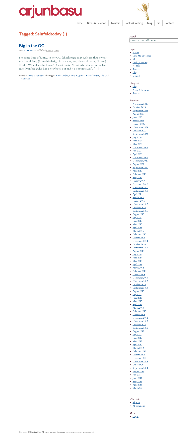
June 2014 (137, 257)
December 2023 (140, 147)
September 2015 (140, 210)
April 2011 (137, 384)
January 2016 (139, 200)
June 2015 (137, 221)
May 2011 (137, 381)
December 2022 (140, 157)
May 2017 (137, 177)
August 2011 (138, 371)
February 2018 (139, 174)
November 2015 (140, 204)
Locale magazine (76, 75)
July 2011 (137, 374)
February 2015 (139, 234)
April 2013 (137, 304)
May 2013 (137, 301)
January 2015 (139, 237)
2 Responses (24, 78)
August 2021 (138, 164)
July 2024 (137, 137)
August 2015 (138, 214)
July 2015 (137, 217)
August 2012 (138, 331)
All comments (139, 405)
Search (132, 36)
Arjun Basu (61, 11)
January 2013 (139, 314)
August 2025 (138, 114)
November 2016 (140, 187)
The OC (104, 75)
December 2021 (140, 160)
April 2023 (137, 154)
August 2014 (138, 251)
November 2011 (140, 361)
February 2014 (139, 271)
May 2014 (137, 261)
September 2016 (140, 190)
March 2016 (138, 197)
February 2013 (139, 311)
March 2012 (138, 348)
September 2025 (140, 110)
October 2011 (139, 364)
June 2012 (137, 338)
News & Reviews (96, 23)
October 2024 (139, 130)
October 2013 (139, 284)
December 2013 (140, 277)
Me (158, 23)
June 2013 (137, 297)
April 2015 (137, 227)
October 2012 (139, 324)
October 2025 (139, 107)
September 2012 (140, 327)
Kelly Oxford (62, 75)
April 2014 (137, 264)
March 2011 (138, 388)
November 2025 (140, 103)
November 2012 (140, 321)
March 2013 (138, 307)
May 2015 (137, 224)
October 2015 (139, 207)
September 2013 (140, 287)
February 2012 (139, 351)
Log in (136, 416)
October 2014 (139, 244)
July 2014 (137, 254)
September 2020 (140, 167)
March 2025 (138, 120)
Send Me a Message (142, 55)
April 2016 (137, 194)
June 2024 (137, 140)
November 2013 (140, 281)
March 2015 (138, 231)
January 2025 (139, 124)
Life (138, 65)
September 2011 (140, 368)
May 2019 (137, 170)
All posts (136, 402)
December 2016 (140, 184)
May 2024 (137, 144)
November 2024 (140, 127)
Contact (169, 23)
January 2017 (139, 180)
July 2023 (137, 150)
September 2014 (140, 247)
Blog (149, 23)
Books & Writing (134, 23)
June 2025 (137, 117)
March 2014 (138, 267)
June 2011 (137, 378)
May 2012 (137, 341)
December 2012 (140, 317)
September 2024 (140, 134)
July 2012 (137, 334)
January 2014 (139, 274)
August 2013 (138, 291)
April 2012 (137, 344)
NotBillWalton (92, 75)
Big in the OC (31, 45)
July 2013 (137, 294)
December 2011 (140, 358)
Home (79, 23)
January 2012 (139, 354)
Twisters (115, 23)
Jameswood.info (88, 432)
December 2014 (140, 241)
